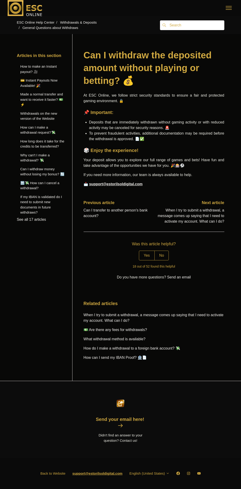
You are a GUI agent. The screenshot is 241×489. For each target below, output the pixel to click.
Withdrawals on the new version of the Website (38, 116)
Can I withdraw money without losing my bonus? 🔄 (42, 171)
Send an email (179, 277)
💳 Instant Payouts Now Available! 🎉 (39, 83)
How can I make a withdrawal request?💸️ (38, 130)
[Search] (192, 25)
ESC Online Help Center (36, 22)
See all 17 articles (31, 219)
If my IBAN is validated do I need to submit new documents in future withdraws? (41, 205)
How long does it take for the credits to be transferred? (42, 143)
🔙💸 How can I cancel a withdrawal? (39, 185)
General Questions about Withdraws (50, 28)
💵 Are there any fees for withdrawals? (115, 330)
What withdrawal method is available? (115, 339)
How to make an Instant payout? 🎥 (38, 69)
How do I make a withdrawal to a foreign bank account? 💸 (132, 348)
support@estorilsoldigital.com (116, 184)
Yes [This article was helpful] (147, 255)
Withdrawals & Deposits (78, 22)
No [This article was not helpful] (161, 255)
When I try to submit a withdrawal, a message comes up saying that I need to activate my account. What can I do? (191, 215)
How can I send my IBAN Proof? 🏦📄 (115, 358)
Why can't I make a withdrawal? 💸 (35, 157)
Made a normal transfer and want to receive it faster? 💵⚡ (41, 99)
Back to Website (52, 473)
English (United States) (149, 473)
